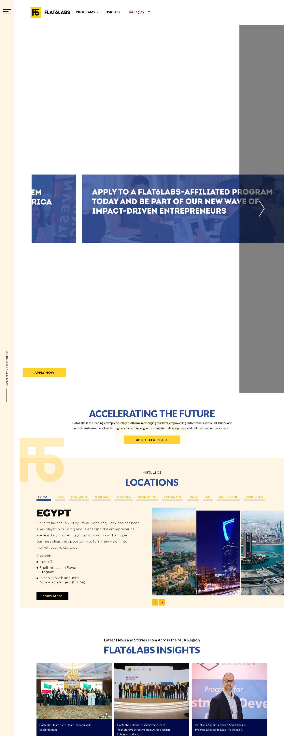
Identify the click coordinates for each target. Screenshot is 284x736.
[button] (261, 209)
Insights (112, 12)
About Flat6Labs (152, 440)
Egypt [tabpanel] (44, 497)
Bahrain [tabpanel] (80, 497)
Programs (88, 12)
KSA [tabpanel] (61, 497)
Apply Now (44, 372)
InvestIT (46, 562)
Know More (52, 596)
